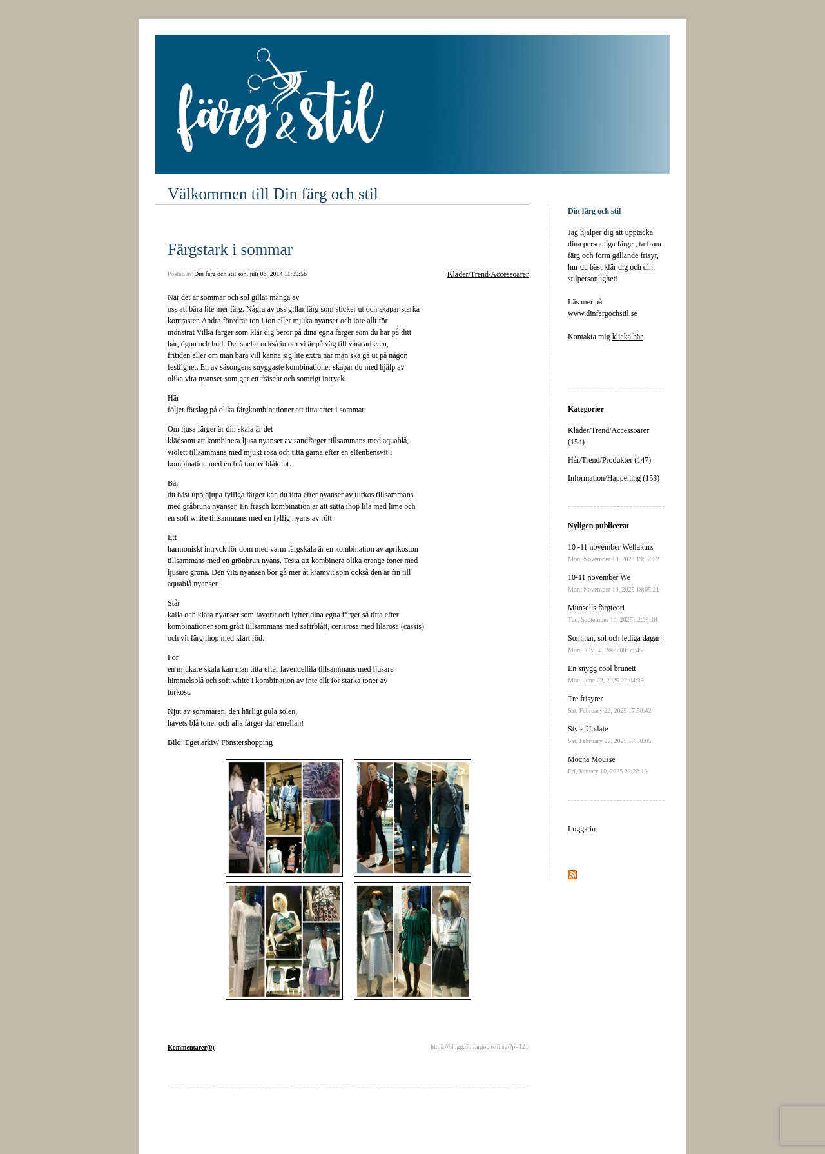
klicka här (627, 336)
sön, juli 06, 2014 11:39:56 (272, 273)
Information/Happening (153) (613, 477)
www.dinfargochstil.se (602, 313)
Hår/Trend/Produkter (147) (609, 459)
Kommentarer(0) (191, 1047)
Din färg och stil (215, 273)
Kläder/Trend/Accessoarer (488, 274)
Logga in (582, 828)
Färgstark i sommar (230, 249)
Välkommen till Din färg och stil (273, 194)
